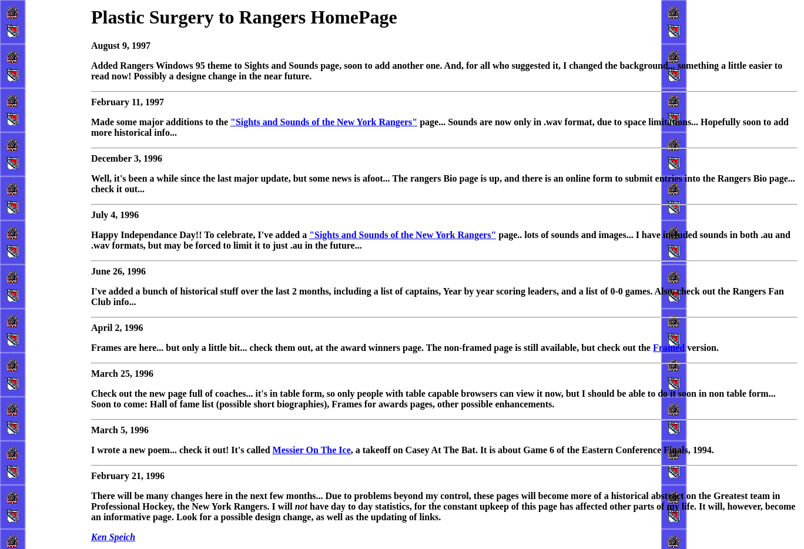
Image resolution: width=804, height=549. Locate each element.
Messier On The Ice (312, 450)
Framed (669, 348)
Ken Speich (113, 537)
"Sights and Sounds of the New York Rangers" (323, 122)
